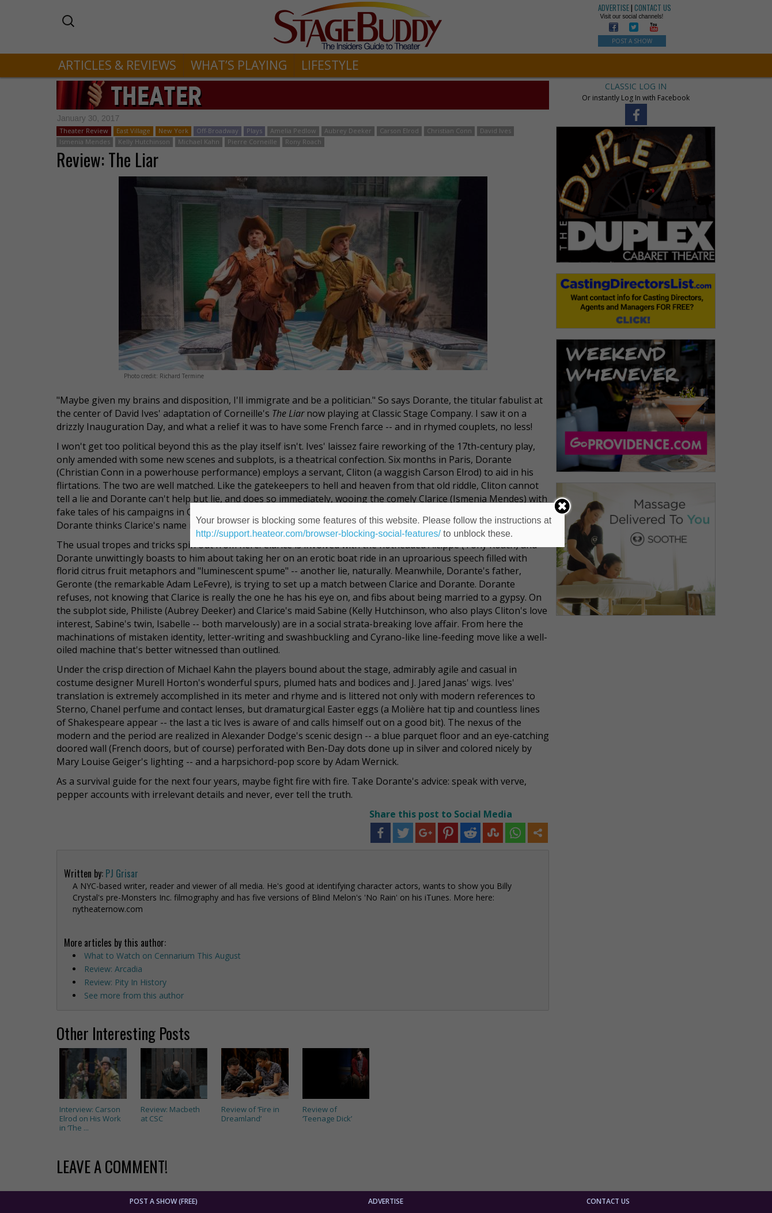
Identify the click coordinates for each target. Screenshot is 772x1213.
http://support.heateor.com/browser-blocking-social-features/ (318, 533)
